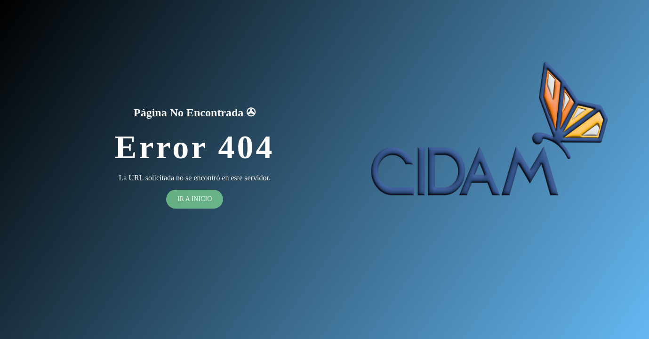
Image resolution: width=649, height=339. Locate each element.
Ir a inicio (194, 198)
